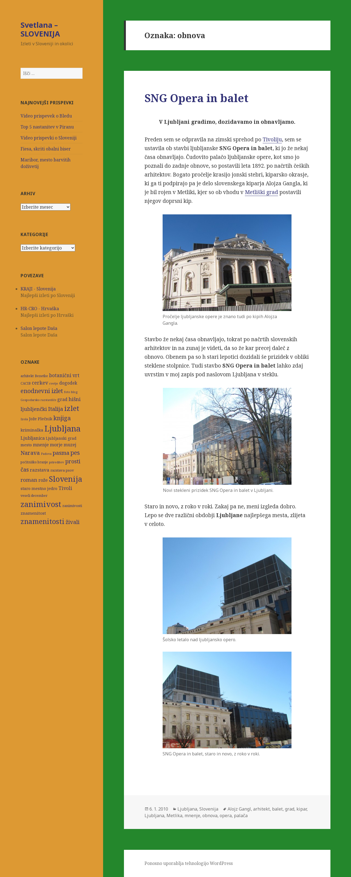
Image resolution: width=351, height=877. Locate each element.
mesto (26, 444)
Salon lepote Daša (39, 328)
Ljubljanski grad (61, 438)
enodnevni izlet (42, 391)
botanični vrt (64, 375)
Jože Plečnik (40, 418)
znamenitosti (42, 521)
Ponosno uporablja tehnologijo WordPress (189, 863)
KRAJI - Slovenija (38, 289)
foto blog (70, 392)
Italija (55, 409)
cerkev (40, 382)
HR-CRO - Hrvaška (40, 309)
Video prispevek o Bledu (46, 116)
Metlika (174, 815)
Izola (24, 419)
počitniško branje (34, 462)
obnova (209, 815)
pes (75, 452)
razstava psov (62, 470)
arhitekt (27, 375)
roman (29, 479)
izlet (71, 408)
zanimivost (41, 504)
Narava (30, 452)
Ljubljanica (33, 438)
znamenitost (33, 513)
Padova (46, 454)
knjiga (62, 418)
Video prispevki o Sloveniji (49, 138)
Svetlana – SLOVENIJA (40, 29)
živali (73, 522)
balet (277, 809)
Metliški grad (261, 192)
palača (241, 815)
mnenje (41, 445)
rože (43, 480)
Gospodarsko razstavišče (38, 400)
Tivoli (65, 488)
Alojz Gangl (239, 809)
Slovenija (65, 479)
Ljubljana (62, 428)
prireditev (56, 462)
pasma (61, 452)
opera (226, 815)
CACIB (26, 383)
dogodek (68, 383)
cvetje (53, 383)
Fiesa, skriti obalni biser (46, 149)
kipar (301, 809)
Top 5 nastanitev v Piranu (47, 127)
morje (56, 445)
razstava (39, 470)
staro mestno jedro (39, 488)
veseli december (34, 495)
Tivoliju (272, 139)
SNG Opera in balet (196, 98)
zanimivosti (72, 505)
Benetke (41, 376)
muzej (70, 445)
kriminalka (32, 430)
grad (62, 399)
